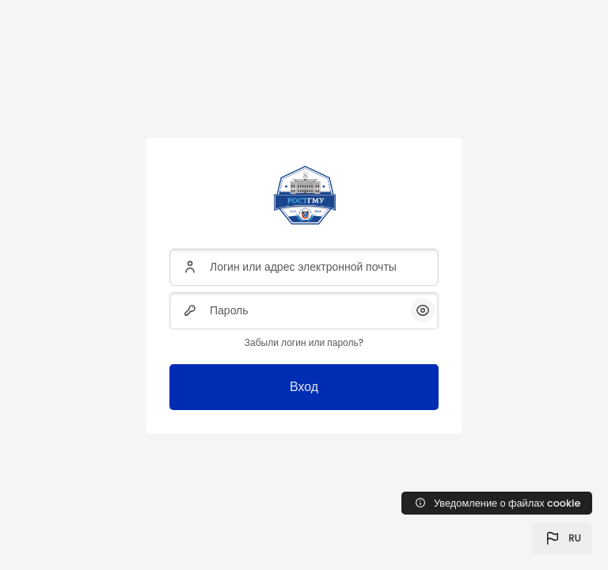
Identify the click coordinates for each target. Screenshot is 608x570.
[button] (562, 538)
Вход (304, 387)
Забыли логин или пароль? (304, 342)
